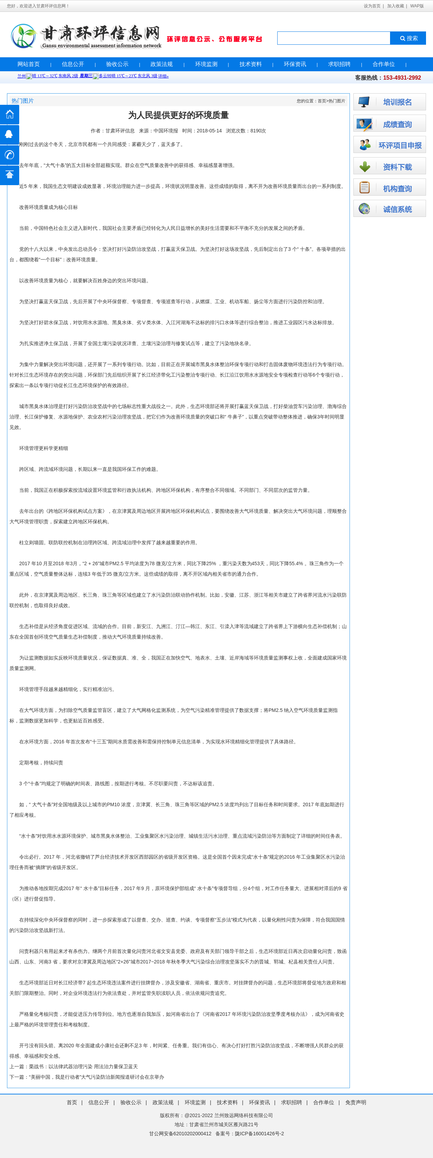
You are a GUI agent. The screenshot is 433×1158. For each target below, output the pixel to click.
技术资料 (251, 64)
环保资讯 (295, 64)
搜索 (408, 38)
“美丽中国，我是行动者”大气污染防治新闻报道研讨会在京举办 (96, 1077)
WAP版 (417, 5)
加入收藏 (395, 5)
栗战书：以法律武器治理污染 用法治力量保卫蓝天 (83, 1066)
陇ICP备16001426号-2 (259, 1133)
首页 (322, 101)
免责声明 (355, 1102)
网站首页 (28, 64)
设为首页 (372, 5)
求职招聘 (339, 64)
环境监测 (206, 64)
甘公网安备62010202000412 (180, 1133)
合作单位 (384, 64)
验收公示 (117, 64)
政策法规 (162, 64)
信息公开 (73, 64)
